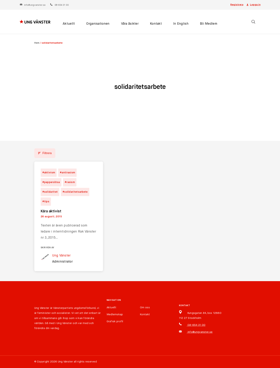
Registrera (236, 5)
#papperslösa (51, 182)
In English (181, 23)
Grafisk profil (115, 321)
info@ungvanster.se (32, 5)
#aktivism (48, 172)
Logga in (253, 5)
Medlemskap (115, 314)
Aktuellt (69, 23)
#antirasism (67, 172)
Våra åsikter (130, 23)
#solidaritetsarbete (75, 192)
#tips (45, 201)
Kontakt (156, 23)
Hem (37, 43)
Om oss (145, 307)
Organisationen (97, 23)
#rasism (70, 182)
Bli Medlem (208, 23)
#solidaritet (50, 192)
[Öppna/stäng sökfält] (253, 22)
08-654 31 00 (59, 5)
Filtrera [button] (47, 153)
